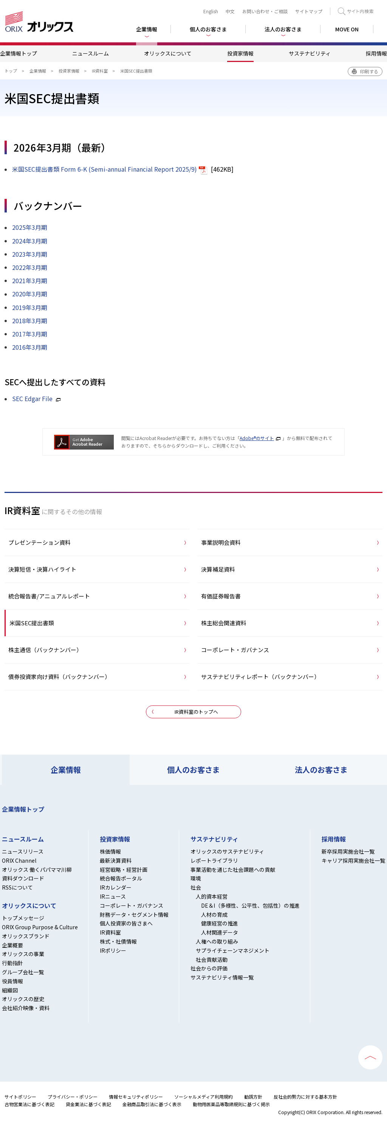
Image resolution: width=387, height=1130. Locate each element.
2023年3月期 (29, 254)
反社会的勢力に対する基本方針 (305, 1096)
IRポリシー (113, 950)
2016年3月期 (29, 347)
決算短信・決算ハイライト (42, 569)
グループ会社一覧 (23, 972)
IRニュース (113, 896)
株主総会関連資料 (223, 623)
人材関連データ (219, 932)
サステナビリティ (310, 53)
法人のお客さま (321, 769)
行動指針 (12, 963)
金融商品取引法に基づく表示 (151, 1104)
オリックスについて (168, 53)
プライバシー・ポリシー (73, 1096)
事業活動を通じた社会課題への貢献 (232, 869)
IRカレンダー (116, 887)
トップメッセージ (23, 918)
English (210, 11)
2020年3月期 (29, 293)
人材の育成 (214, 914)
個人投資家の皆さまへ (126, 923)
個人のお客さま (193, 769)
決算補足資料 (218, 569)
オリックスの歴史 (23, 999)
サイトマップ (308, 11)
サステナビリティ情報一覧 (222, 977)
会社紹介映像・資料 (26, 1008)
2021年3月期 (29, 280)
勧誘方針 (253, 1096)
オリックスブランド (26, 936)
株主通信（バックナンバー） (45, 650)
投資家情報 (240, 53)
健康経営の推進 (219, 923)
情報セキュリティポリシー (136, 1096)
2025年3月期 (29, 227)
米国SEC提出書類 (31, 623)
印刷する (369, 71)
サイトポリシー (20, 1096)
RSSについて (17, 887)
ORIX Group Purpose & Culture (40, 927)
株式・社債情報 (118, 941)
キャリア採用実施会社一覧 (353, 860)
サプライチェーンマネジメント (232, 950)
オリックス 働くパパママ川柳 (37, 869)
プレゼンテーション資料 (39, 542)
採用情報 (376, 53)
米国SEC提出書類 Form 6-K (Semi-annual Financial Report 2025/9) (104, 169)
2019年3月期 (29, 307)
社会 (195, 887)
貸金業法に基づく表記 (88, 1104)
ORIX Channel (19, 860)
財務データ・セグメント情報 (134, 914)
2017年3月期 (29, 333)
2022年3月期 (29, 267)
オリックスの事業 (23, 954)
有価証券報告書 (221, 596)
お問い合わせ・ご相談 (265, 11)
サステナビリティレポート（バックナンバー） (260, 676)
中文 (230, 11)
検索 (355, 11)
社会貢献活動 (212, 959)
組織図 (10, 990)
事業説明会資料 (221, 542)
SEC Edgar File (32, 398)
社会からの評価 (209, 968)
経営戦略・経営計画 (123, 869)
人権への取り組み (217, 941)
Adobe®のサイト (257, 438)
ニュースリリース (22, 851)
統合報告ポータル (121, 878)
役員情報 (12, 981)
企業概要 (12, 945)
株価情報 (110, 851)
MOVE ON (347, 29)
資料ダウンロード (23, 878)
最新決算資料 (116, 860)
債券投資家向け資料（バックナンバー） (59, 676)
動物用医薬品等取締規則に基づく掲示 (231, 1104)
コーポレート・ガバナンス (235, 650)
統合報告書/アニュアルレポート (49, 596)
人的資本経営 (212, 896)
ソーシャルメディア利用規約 (203, 1096)
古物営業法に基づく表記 (29, 1104)
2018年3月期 (29, 320)
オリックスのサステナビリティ (227, 851)
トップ (11, 71)
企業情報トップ (18, 53)
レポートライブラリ (214, 860)
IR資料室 (100, 71)
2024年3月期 (29, 240)
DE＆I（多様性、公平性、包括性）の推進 (250, 905)
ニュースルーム (90, 53)
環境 (195, 878)
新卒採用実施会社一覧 (348, 851)
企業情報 (37, 71)
